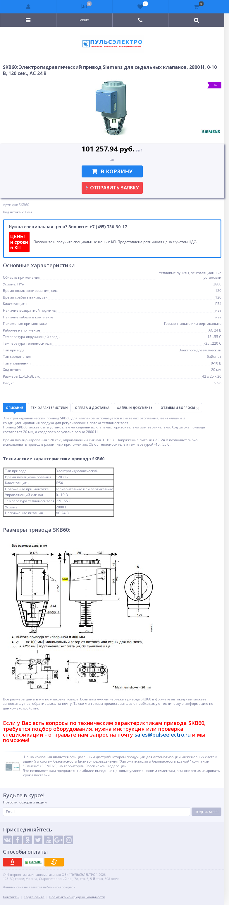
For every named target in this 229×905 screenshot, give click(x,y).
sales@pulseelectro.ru (163, 734)
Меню (84, 20)
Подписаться (206, 812)
